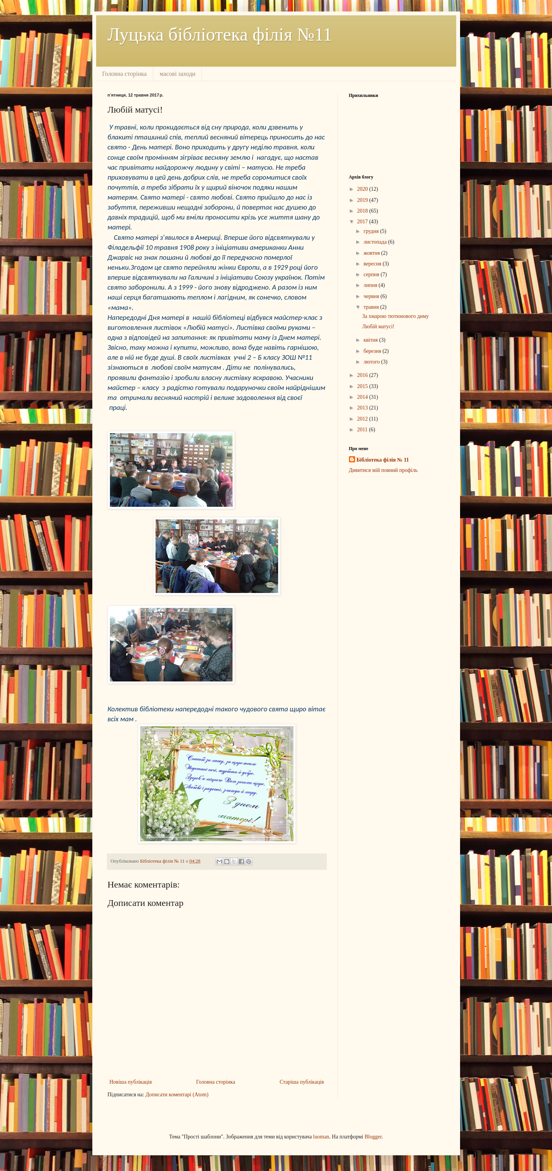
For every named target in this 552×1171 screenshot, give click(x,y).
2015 (363, 386)
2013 (363, 408)
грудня (372, 231)
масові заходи (177, 73)
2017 (363, 221)
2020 (363, 189)
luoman (321, 1137)
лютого (372, 362)
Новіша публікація (131, 1082)
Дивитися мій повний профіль (383, 470)
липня (371, 285)
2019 (363, 200)
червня (372, 296)
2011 (363, 429)
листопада (376, 242)
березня (373, 351)
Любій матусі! (378, 326)
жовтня (372, 253)
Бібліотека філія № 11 (383, 460)
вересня (373, 264)
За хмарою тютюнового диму (395, 316)
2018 (363, 211)
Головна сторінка (124, 73)
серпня (372, 274)
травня (372, 307)
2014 (363, 397)
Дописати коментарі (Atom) (177, 1094)
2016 (363, 375)
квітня (371, 340)
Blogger (373, 1137)
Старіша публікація (302, 1082)
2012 (363, 419)
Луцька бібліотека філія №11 (220, 34)
